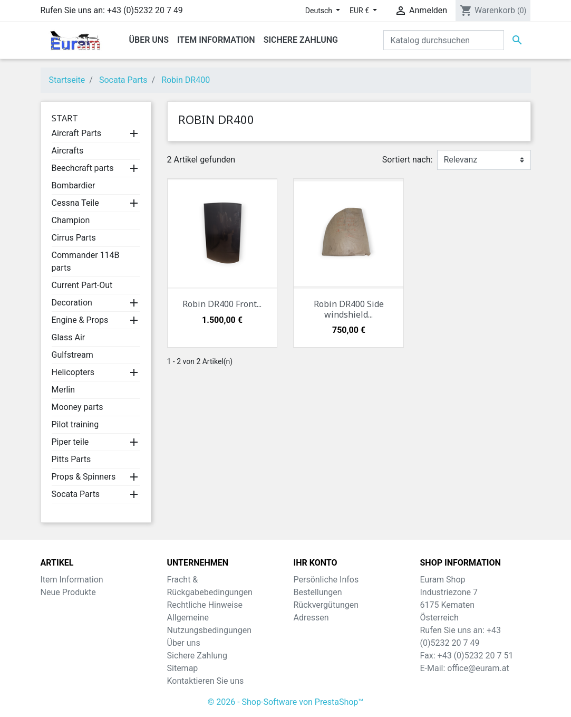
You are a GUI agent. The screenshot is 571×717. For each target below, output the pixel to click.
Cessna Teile (75, 203)
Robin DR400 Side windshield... (349, 309)
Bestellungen (318, 592)
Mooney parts (77, 407)
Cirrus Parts (74, 238)
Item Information (72, 580)
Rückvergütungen (326, 605)
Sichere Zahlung (197, 656)
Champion (71, 220)
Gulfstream (72, 355)
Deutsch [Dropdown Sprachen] (319, 10)
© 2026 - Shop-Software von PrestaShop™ (286, 702)
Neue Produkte (68, 592)
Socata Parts (76, 494)
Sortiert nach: (407, 160)
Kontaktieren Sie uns (205, 681)
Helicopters (73, 372)
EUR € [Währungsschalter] (360, 10)
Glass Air (68, 337)
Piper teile (70, 442)
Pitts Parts (71, 459)
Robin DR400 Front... (222, 304)
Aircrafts (68, 151)
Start (65, 118)
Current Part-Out (82, 285)
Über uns (183, 643)
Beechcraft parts (83, 168)
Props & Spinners (84, 477)
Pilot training (75, 424)
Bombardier (73, 185)
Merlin (63, 390)
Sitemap (182, 668)
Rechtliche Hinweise (205, 605)
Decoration (72, 303)
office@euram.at (478, 668)
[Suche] (443, 40)
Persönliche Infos (326, 580)
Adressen (311, 618)
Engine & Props (80, 320)
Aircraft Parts (77, 133)
